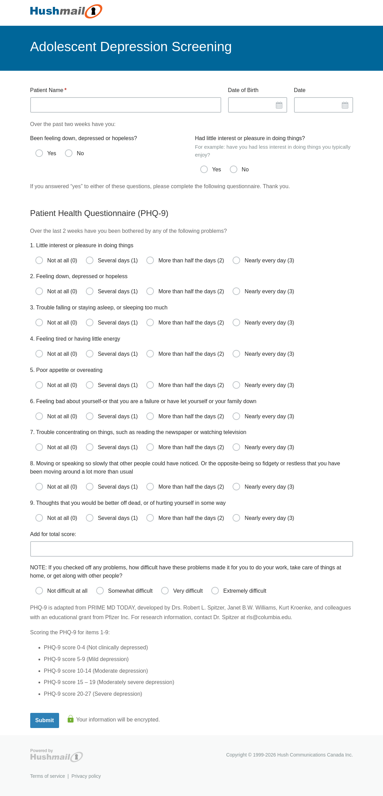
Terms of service (47, 776)
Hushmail (56, 755)
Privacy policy (86, 776)
